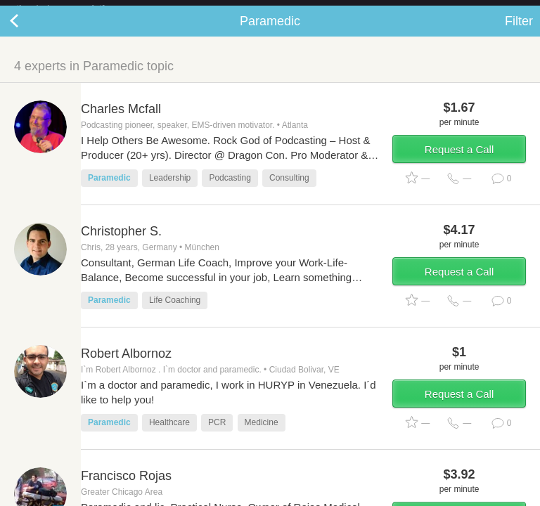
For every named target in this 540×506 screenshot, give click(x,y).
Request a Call (459, 161)
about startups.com (485, 9)
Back (28, 32)
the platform (75, 8)
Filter (519, 32)
